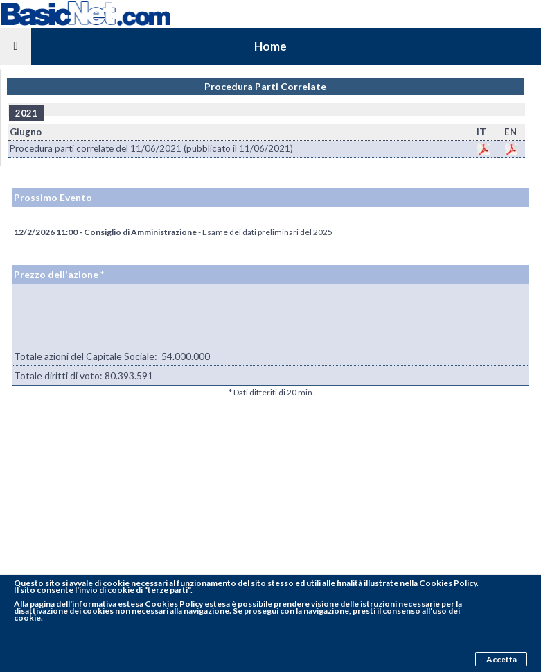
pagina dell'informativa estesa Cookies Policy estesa (130, 603)
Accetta (501, 659)
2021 (26, 113)
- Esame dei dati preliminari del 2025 (173, 232)
